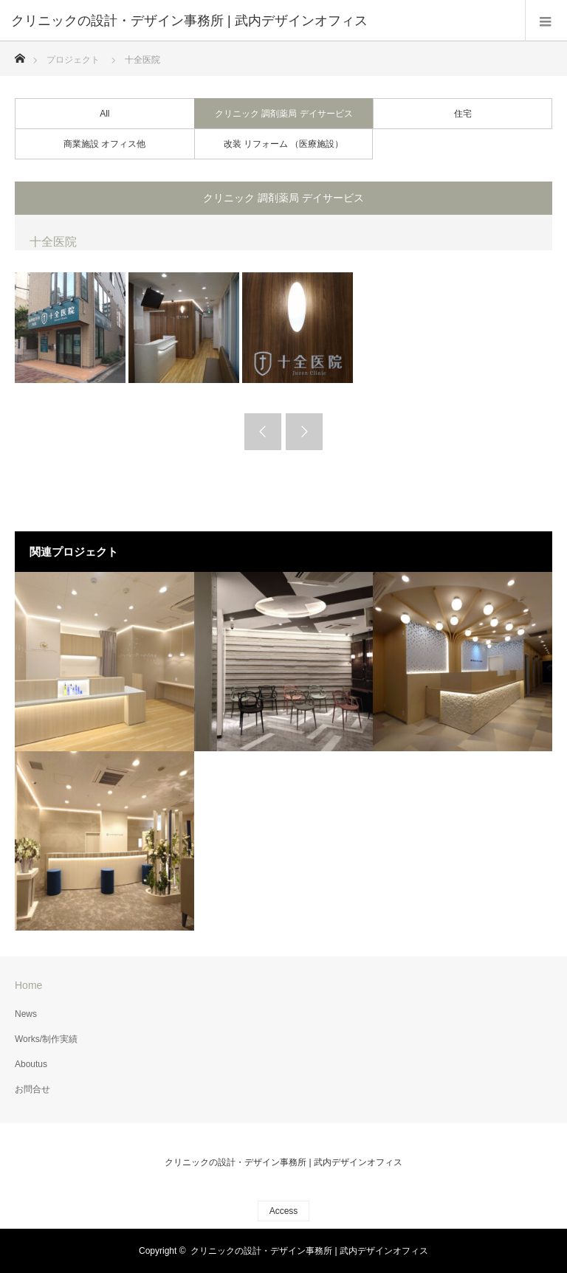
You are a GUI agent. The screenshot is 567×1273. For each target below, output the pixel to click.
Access (283, 1211)
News (26, 1014)
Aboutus (31, 1064)
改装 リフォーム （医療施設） (284, 144)
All (104, 113)
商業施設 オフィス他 (104, 144)
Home (28, 985)
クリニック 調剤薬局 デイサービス (284, 113)
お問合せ (32, 1089)
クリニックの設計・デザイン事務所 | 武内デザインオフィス (283, 1162)
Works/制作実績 (46, 1039)
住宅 (463, 113)
